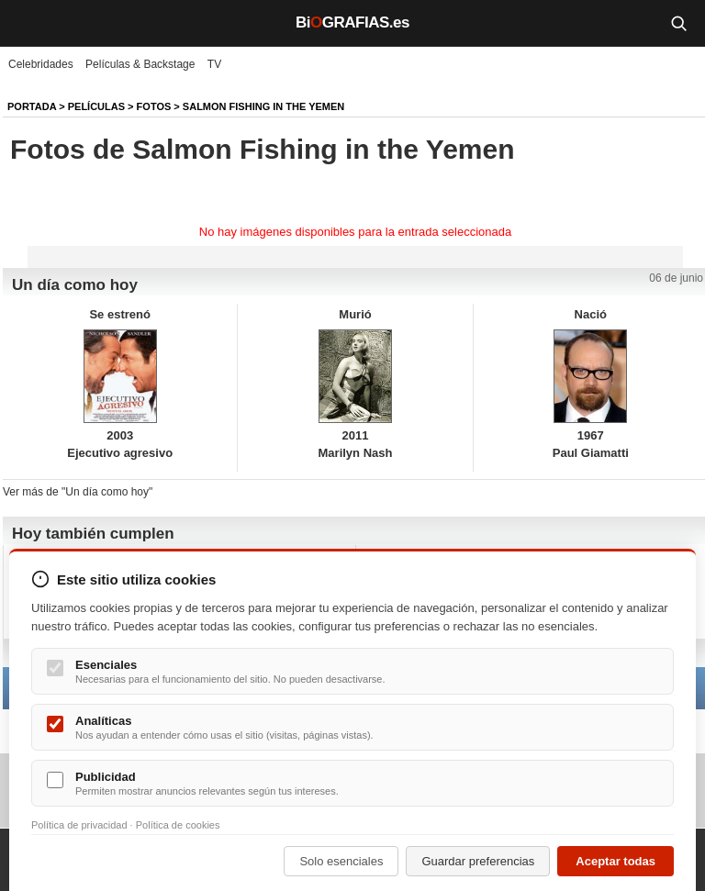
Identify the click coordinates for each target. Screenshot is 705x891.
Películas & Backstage (140, 64)
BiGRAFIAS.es (352, 22)
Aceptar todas (615, 861)
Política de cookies (178, 824)
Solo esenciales (341, 861)
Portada (31, 106)
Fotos (154, 106)
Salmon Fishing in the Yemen (263, 106)
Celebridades (40, 64)
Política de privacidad (79, 824)
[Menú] (27, 23)
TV (214, 64)
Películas (96, 106)
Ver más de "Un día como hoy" (77, 491)
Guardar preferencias (477, 861)
